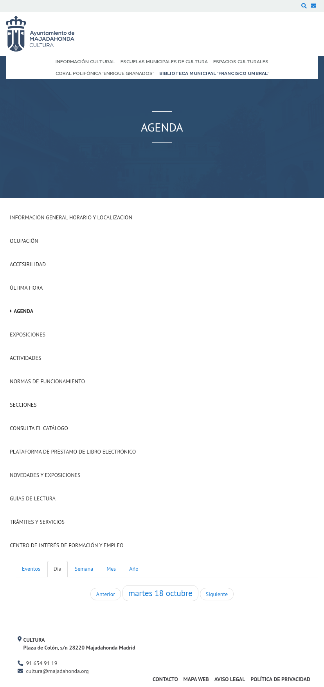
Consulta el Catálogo (39, 428)
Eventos (31, 568)
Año (133, 568)
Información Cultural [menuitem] (85, 61)
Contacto (165, 679)
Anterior (105, 594)
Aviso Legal (229, 679)
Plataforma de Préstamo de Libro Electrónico (73, 451)
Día (57, 568)
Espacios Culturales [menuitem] (240, 61)
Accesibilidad (28, 264)
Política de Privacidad (280, 679)
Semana (84, 568)
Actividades (25, 357)
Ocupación (24, 240)
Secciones (23, 404)
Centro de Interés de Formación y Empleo (67, 545)
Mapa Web (196, 679)
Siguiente (217, 594)
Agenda (23, 311)
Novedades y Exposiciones (45, 475)
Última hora (26, 287)
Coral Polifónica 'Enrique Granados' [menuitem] (105, 73)
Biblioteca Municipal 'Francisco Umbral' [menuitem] (213, 73)
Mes (111, 568)
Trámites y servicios (37, 521)
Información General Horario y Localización (71, 217)
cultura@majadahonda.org (57, 671)
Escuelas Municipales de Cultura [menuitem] (164, 61)
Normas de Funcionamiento (47, 381)
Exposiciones (27, 334)
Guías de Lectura (33, 498)
